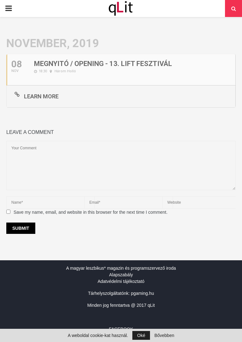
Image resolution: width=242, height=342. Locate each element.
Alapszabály (121, 274)
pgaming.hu (142, 293)
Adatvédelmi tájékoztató (121, 281)
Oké (141, 335)
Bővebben (164, 335)
